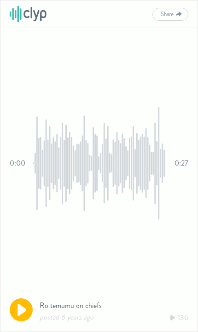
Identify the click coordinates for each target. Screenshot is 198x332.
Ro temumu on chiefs (71, 305)
